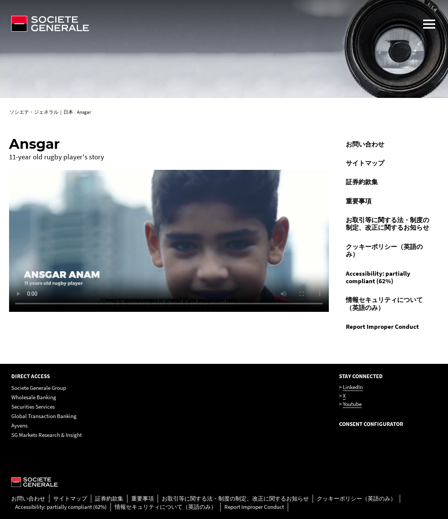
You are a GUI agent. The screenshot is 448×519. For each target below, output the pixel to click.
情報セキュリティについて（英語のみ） (384, 303)
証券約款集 (362, 182)
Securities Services (33, 406)
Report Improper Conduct (382, 326)
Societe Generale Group (38, 387)
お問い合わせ (365, 144)
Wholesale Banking (33, 397)
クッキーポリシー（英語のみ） (384, 250)
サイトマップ (365, 163)
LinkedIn (353, 387)
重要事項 (358, 201)
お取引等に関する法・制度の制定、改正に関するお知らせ (387, 224)
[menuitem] (389, 144)
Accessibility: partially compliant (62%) (378, 277)
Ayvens (19, 425)
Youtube (352, 404)
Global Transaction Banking (44, 416)
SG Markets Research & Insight (46, 434)
